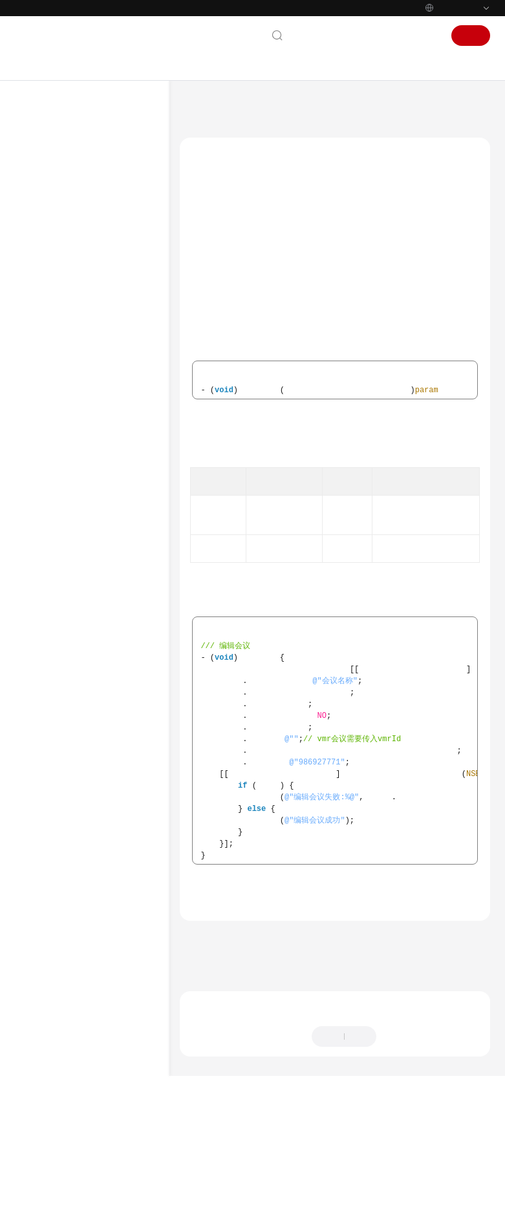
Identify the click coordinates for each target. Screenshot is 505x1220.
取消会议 (108, 867)
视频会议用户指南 (64, 289)
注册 (471, 35)
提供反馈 (404, 1153)
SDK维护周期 (76, 495)
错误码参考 (86, 1095)
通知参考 (82, 1074)
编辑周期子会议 (119, 991)
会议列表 (108, 826)
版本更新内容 (90, 1115)
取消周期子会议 (119, 1012)
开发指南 (56, 350)
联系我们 (315, 35)
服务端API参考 (66, 371)
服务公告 (46, 165)
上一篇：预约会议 (216, 1055)
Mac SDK (69, 578)
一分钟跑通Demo (84, 454)
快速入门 (46, 247)
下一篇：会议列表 (216, 1073)
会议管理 (95, 764)
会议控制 (95, 743)
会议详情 (108, 847)
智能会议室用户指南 (68, 309)
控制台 (391, 35)
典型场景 (82, 640)
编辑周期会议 (115, 950)
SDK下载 (68, 474)
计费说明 (46, 206)
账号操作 (95, 702)
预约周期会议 (115, 929)
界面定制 (95, 723)
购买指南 (46, 227)
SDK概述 (68, 412)
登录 (427, 35)
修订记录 (82, 1136)
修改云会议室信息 (123, 909)
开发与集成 (50, 330)
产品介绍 (46, 185)
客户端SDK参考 (67, 392)
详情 (352, 1203)
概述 (74, 599)
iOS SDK (68, 537)
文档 (356, 35)
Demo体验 (72, 433)
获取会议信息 (103, 1033)
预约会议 (108, 785)
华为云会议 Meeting (267, 106)
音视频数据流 (103, 1053)
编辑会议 (108, 805)
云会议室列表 (115, 888)
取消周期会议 (115, 971)
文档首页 (201, 106)
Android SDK (76, 516)
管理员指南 (50, 268)
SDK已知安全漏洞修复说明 (99, 1178)
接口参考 (82, 661)
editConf (215, 242)
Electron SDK (76, 1157)
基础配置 (95, 681)
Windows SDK (78, 557)
